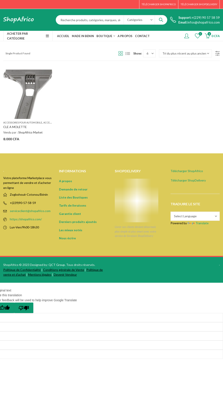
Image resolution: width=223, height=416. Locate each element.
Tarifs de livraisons (72, 205)
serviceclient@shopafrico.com (30, 211)
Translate (198, 223)
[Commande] (185, 53)
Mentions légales (39, 274)
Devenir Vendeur (65, 274)
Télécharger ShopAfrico (187, 171)
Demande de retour (73, 189)
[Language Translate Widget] (195, 216)
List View (128, 53)
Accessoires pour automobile (22, 122)
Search (161, 20)
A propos (65, 181)
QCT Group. (57, 265)
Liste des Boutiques (73, 197)
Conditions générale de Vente (63, 270)
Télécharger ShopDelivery (188, 180)
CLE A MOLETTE (15, 127)
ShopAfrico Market (30, 132)
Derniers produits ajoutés (78, 222)
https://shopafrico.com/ (26, 219)
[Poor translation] (23, 308)
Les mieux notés (70, 230)
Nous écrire (67, 238)
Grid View (120, 53)
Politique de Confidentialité (22, 270)
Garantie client (70, 214)
